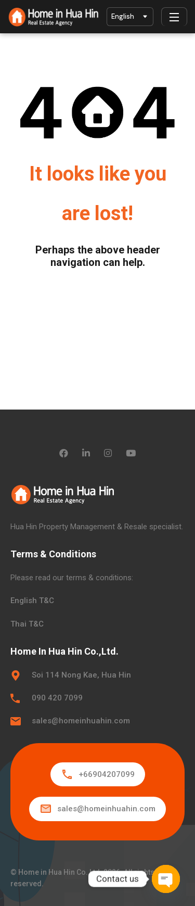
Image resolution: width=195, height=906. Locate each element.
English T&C (32, 600)
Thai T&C (27, 624)
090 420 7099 (57, 698)
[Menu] (174, 16)
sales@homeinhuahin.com (81, 720)
